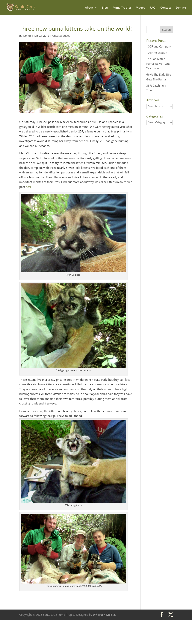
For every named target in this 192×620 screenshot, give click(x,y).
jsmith (27, 35)
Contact (165, 7)
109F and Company (159, 46)
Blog (105, 7)
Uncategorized (61, 35)
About (89, 7)
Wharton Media (104, 614)
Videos (140, 7)
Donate (181, 7)
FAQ (152, 7)
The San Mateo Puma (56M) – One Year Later (158, 63)
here (28, 187)
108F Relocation (156, 52)
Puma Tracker (122, 7)
